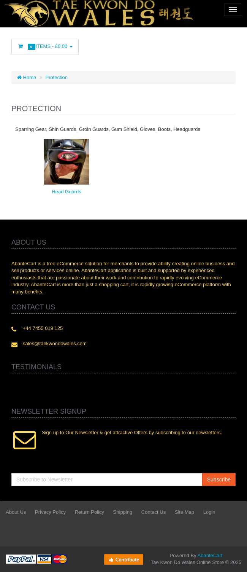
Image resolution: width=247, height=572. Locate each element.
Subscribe (219, 479)
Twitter (106, 48)
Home (26, 77)
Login (209, 512)
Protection (57, 77)
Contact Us (153, 512)
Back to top (234, 560)
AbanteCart (210, 555)
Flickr (192, 48)
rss (141, 48)
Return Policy (89, 512)
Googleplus (157, 48)
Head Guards (66, 191)
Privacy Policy (50, 512)
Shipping (123, 512)
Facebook (90, 48)
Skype (174, 48)
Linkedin (124, 48)
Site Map (184, 512)
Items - (45, 46)
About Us (16, 512)
